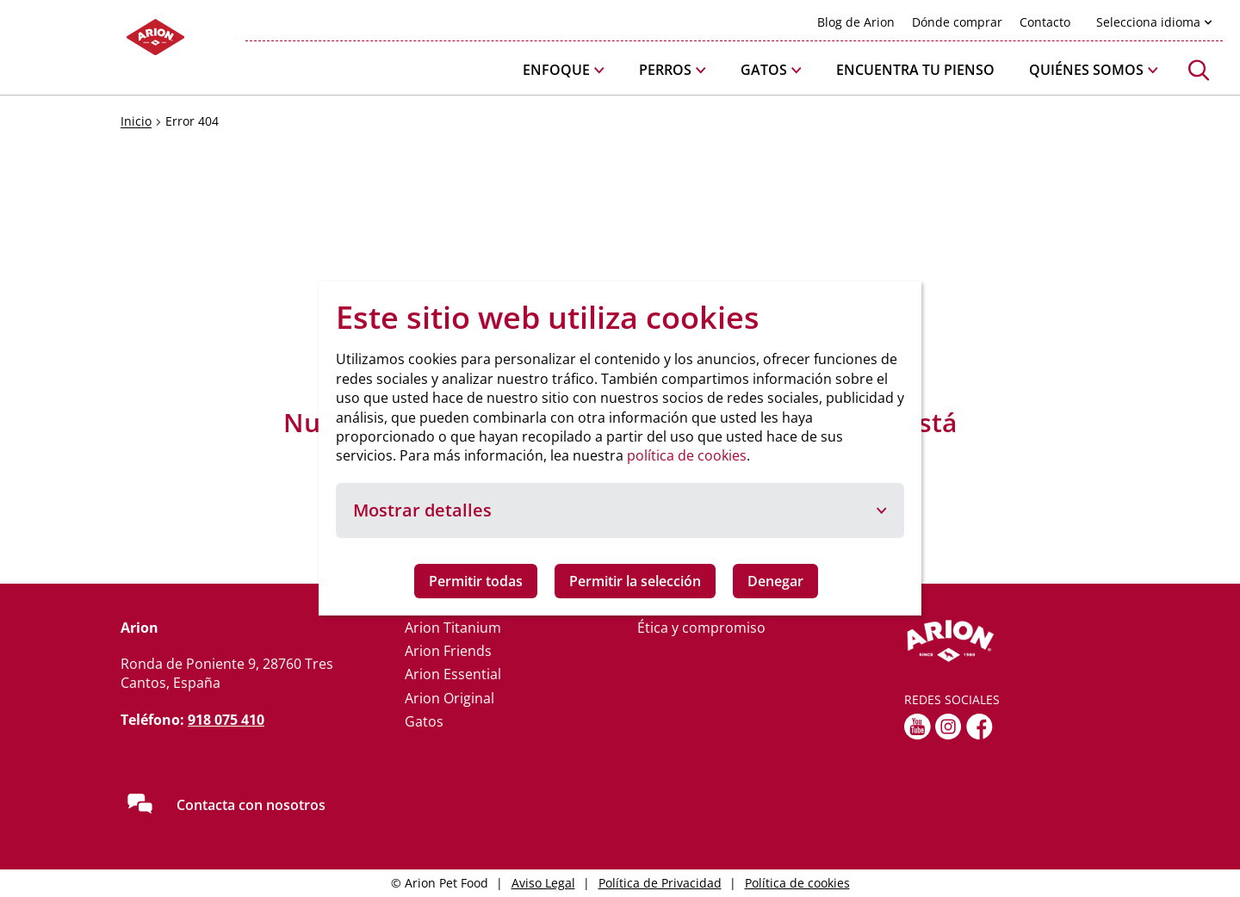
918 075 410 (226, 719)
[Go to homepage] (103, 42)
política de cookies (687, 455)
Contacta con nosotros (251, 804)
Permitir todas (476, 581)
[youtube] (917, 726)
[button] (563, 70)
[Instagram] (948, 726)
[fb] (979, 726)
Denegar (775, 581)
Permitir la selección (635, 581)
